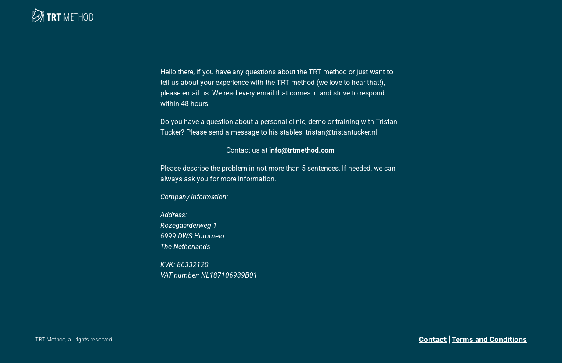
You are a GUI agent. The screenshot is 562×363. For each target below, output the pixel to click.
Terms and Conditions (489, 339)
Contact (433, 339)
